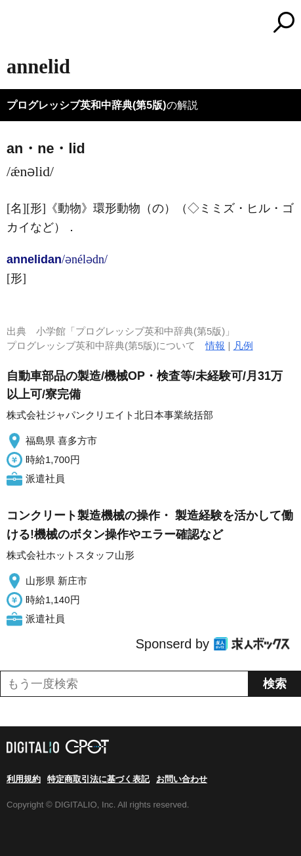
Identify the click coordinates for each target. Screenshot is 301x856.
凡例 (243, 345)
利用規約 (24, 779)
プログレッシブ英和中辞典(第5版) (87, 105)
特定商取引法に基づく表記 (98, 779)
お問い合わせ (181, 779)
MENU (16, 24)
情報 (215, 345)
